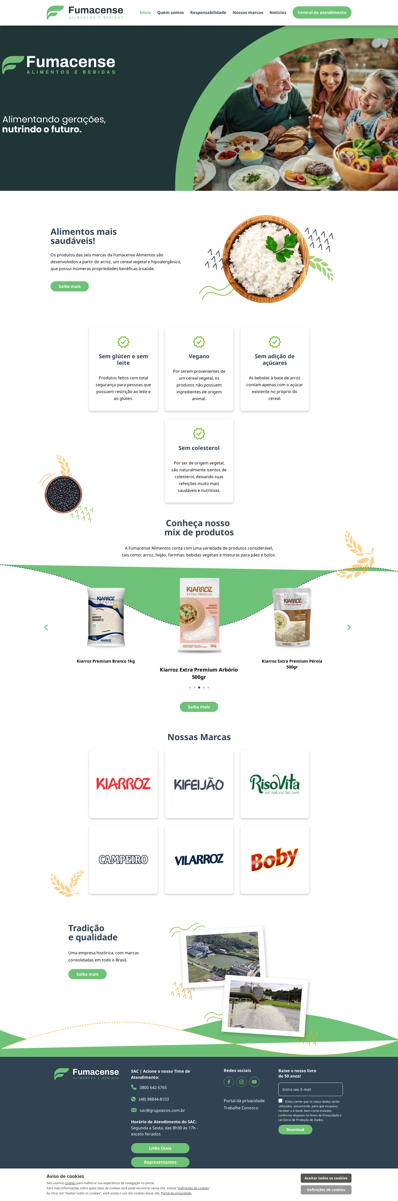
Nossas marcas (248, 12)
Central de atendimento (322, 12)
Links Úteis (160, 1148)
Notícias (277, 12)
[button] (190, 688)
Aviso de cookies (65, 1176)
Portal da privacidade (244, 1100)
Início (145, 12)
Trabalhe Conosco (241, 1108)
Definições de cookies (193, 1188)
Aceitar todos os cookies (326, 1178)
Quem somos (170, 12)
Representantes (160, 1162)
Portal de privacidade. (176, 1193)
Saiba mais (70, 286)
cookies (70, 1183)
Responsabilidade (208, 12)
